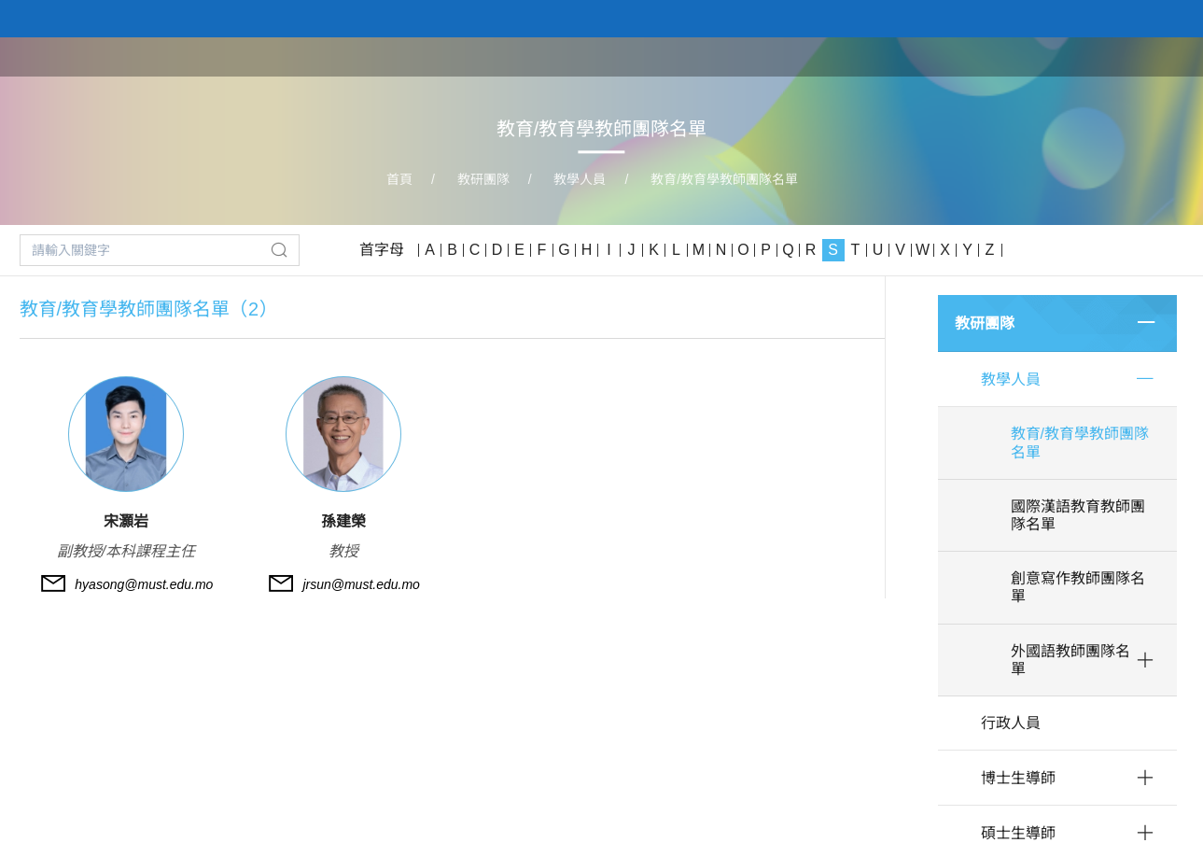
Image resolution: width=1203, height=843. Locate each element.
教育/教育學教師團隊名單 (724, 179)
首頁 (718, 55)
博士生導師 (1018, 778)
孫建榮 (343, 521)
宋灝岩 (126, 521)
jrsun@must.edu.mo (360, 584)
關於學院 (790, 55)
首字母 (381, 250)
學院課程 (878, 55)
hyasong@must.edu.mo (144, 584)
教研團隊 (966, 55)
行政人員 (1011, 723)
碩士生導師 (1018, 833)
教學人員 (579, 179)
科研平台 (1054, 55)
